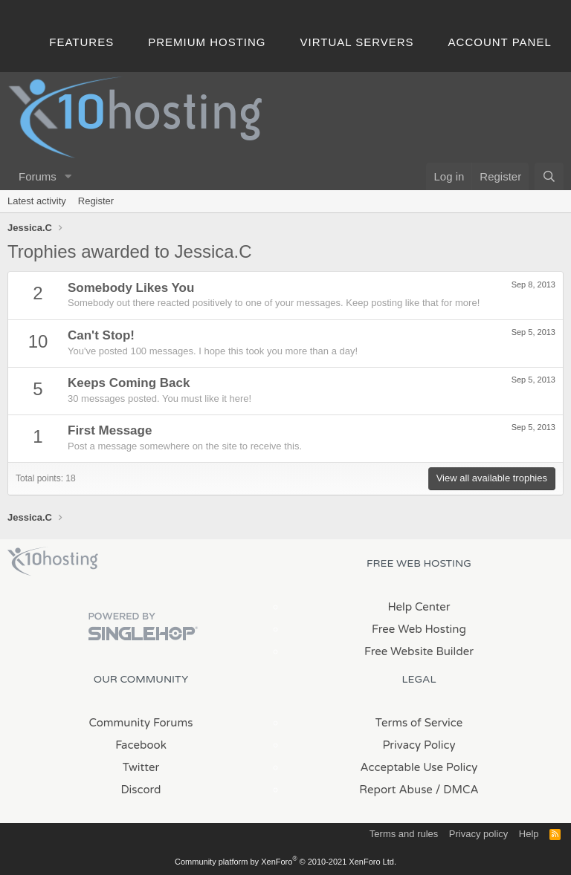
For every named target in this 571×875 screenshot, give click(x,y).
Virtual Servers (357, 42)
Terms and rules (404, 833)
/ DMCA (457, 789)
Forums (38, 176)
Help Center (418, 607)
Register (96, 200)
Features (81, 42)
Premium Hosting (206, 42)
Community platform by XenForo (285, 861)
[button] (68, 176)
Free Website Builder (419, 651)
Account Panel (500, 42)
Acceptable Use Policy (419, 767)
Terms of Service (419, 722)
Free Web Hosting (419, 629)
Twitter (141, 767)
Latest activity (36, 200)
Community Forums (141, 722)
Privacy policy (478, 833)
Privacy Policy (418, 745)
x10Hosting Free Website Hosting (52, 561)
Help (529, 833)
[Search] (549, 176)
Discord (140, 789)
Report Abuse (396, 789)
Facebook (141, 745)
